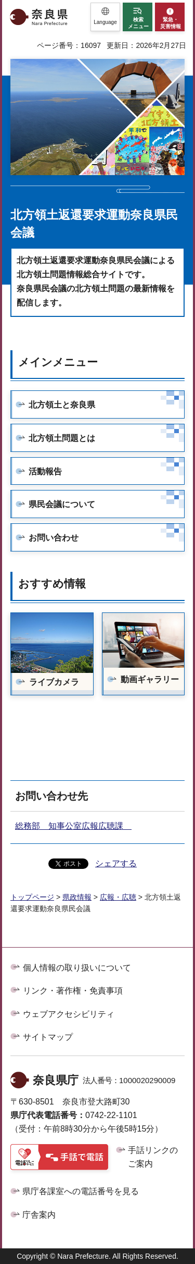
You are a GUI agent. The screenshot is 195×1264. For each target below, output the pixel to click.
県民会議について (62, 504)
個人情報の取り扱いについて (77, 967)
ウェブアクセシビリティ (68, 1014)
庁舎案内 (39, 1214)
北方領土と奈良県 (62, 404)
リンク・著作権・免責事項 (73, 990)
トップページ (32, 897)
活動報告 (45, 471)
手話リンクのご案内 (153, 1157)
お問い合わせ (54, 537)
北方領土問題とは (62, 438)
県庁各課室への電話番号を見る (80, 1191)
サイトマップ (48, 1037)
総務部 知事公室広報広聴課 (73, 825)
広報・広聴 (118, 897)
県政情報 (77, 897)
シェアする (116, 863)
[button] (105, 17)
